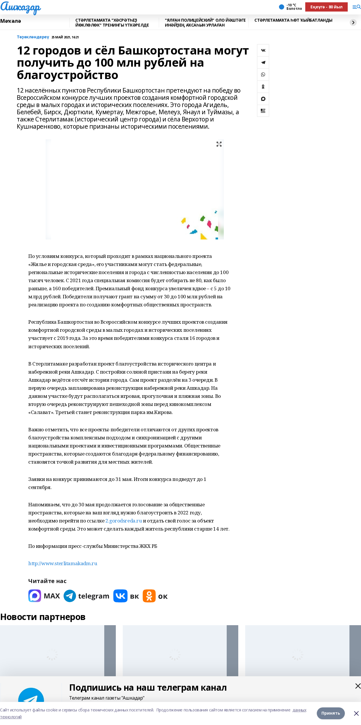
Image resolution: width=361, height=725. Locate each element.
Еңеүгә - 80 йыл (326, 7)
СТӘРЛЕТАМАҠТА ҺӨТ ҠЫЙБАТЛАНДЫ (293, 20)
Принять (330, 713)
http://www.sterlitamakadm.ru (62, 563)
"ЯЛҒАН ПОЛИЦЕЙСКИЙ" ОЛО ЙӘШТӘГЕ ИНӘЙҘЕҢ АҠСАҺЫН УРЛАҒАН (205, 22)
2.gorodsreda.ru (123, 520)
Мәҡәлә (10, 21)
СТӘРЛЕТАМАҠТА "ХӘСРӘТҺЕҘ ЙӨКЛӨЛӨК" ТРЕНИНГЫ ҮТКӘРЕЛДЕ (112, 22)
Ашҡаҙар (20, 6)
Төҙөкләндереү (33, 37)
